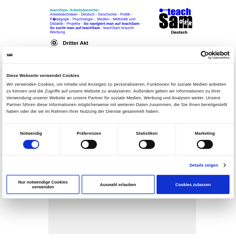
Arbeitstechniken (64, 14)
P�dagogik (59, 19)
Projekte (73, 23)
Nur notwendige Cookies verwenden (43, 184)
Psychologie (82, 19)
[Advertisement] (29, 17)
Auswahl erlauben (118, 184)
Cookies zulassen (193, 184)
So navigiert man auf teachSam (111, 23)
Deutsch (88, 14)
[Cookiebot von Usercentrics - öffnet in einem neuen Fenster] (205, 55)
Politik (125, 14)
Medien (103, 19)
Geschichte (107, 14)
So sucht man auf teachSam (75, 28)
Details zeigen (204, 165)
